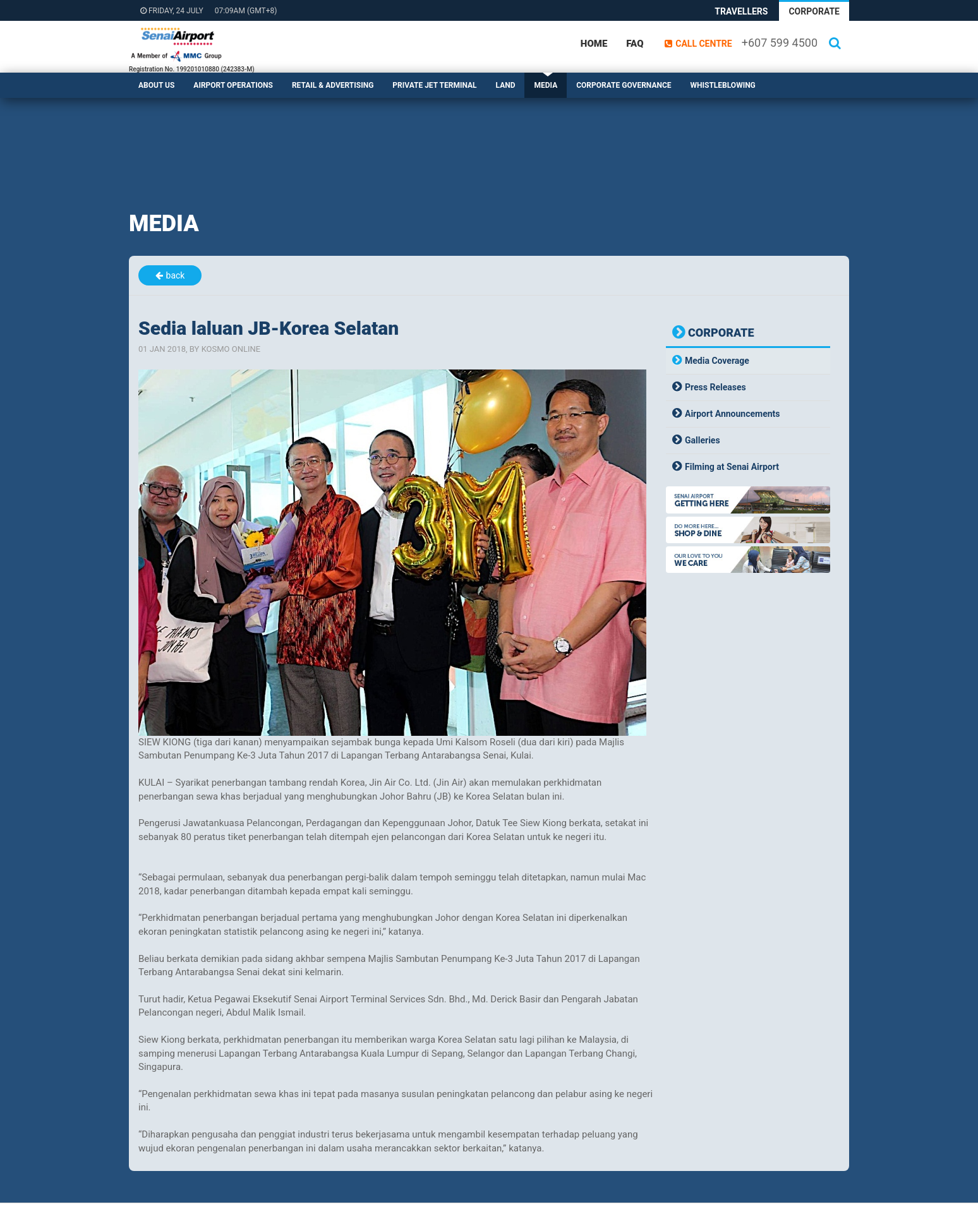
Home (594, 43)
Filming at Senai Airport (732, 467)
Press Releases (715, 387)
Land (506, 85)
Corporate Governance (623, 85)
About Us (156, 85)
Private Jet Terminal (434, 85)
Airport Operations (233, 85)
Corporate (814, 11)
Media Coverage (717, 361)
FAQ (634, 43)
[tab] (748, 361)
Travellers (741, 11)
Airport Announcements (732, 414)
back (175, 275)
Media (545, 85)
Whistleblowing (723, 85)
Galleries (702, 440)
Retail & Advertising (332, 85)
